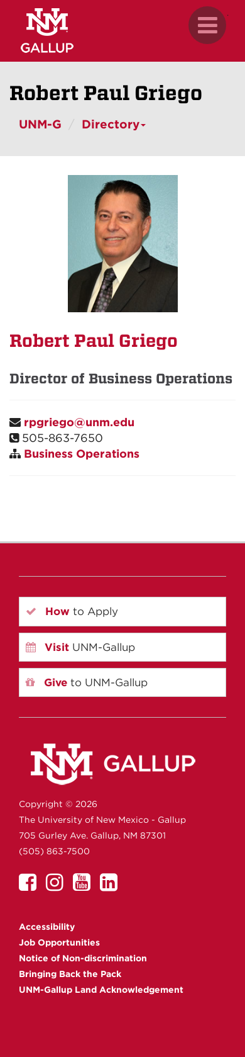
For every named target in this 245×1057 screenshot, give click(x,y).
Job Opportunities (59, 942)
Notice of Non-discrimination (83, 958)
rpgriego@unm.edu (79, 422)
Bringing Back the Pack (70, 974)
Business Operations (81, 453)
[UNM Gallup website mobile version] (122, 30)
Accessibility (47, 927)
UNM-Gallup (80, 647)
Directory (114, 124)
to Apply (72, 611)
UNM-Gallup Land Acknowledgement (101, 990)
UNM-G (40, 124)
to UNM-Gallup (87, 682)
